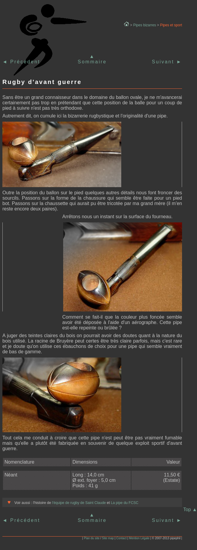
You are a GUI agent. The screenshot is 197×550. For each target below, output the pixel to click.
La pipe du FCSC (124, 503)
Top (190, 509)
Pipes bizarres (144, 25)
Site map (108, 538)
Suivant (167, 61)
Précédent (24, 61)
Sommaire (92, 61)
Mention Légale (139, 538)
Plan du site (91, 538)
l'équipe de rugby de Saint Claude (78, 503)
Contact (121, 538)
